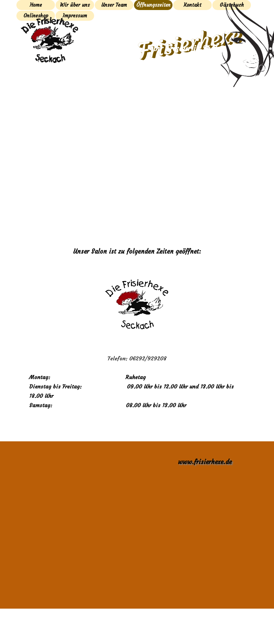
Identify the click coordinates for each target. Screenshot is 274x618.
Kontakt (192, 5)
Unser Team (114, 5)
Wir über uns (75, 5)
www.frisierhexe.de (205, 462)
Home (36, 5)
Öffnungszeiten (153, 5)
